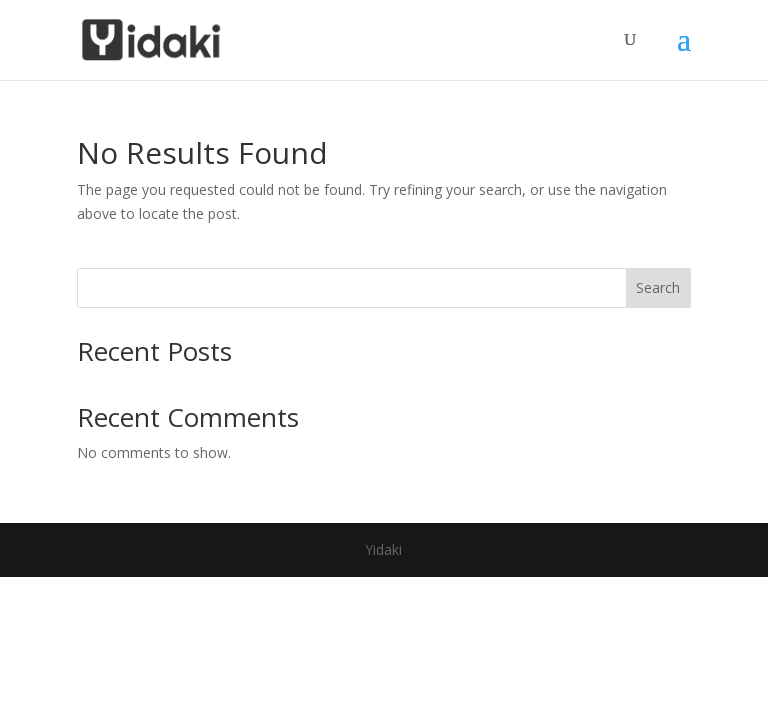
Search (658, 287)
